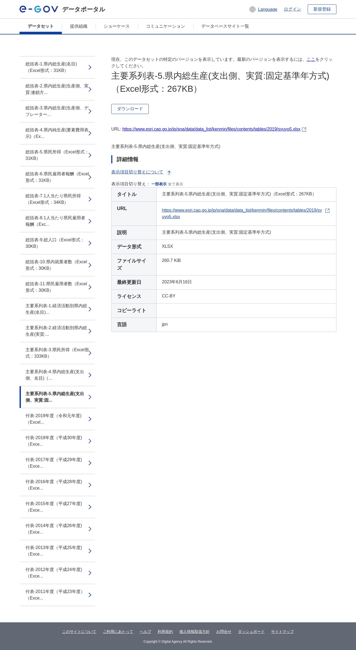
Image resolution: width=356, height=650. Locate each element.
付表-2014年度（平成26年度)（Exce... (54, 528)
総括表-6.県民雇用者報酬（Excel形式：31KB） (57, 177)
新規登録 (322, 9)
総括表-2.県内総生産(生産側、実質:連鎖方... (57, 89)
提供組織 (78, 26)
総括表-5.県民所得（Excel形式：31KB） (57, 155)
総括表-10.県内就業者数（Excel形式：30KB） (56, 265)
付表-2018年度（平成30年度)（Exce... (54, 440)
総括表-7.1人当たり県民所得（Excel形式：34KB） (53, 199)
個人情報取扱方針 (194, 631)
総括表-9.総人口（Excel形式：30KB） (55, 243)
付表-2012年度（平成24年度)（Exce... (54, 572)
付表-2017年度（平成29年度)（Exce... (54, 462)
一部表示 (159, 184)
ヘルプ (145, 631)
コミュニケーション (165, 26)
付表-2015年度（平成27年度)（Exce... (54, 506)
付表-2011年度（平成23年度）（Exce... (55, 594)
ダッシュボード (251, 631)
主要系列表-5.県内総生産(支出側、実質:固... (55, 396)
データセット (41, 26)
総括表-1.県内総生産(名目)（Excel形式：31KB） (51, 67)
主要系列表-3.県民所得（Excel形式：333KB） (57, 353)
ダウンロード (130, 108)
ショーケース (117, 26)
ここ (311, 59)
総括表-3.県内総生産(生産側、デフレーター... (57, 111)
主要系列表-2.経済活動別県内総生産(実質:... (56, 331)
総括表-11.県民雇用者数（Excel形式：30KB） (56, 287)
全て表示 (175, 184)
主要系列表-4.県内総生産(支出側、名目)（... (55, 375)
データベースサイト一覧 (225, 26)
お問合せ (223, 631)
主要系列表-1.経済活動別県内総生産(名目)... (56, 309)
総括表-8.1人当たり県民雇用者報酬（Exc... (55, 221)
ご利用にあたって (118, 631)
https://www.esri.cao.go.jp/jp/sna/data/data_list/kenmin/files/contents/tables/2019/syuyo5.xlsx (211, 129)
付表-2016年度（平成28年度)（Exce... (54, 484)
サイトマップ (282, 631)
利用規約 (165, 631)
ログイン (292, 9)
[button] (263, 9)
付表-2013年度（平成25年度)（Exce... (54, 550)
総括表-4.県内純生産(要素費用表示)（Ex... (57, 133)
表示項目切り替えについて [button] (141, 172)
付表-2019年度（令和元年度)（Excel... (53, 418)
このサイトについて (79, 631)
